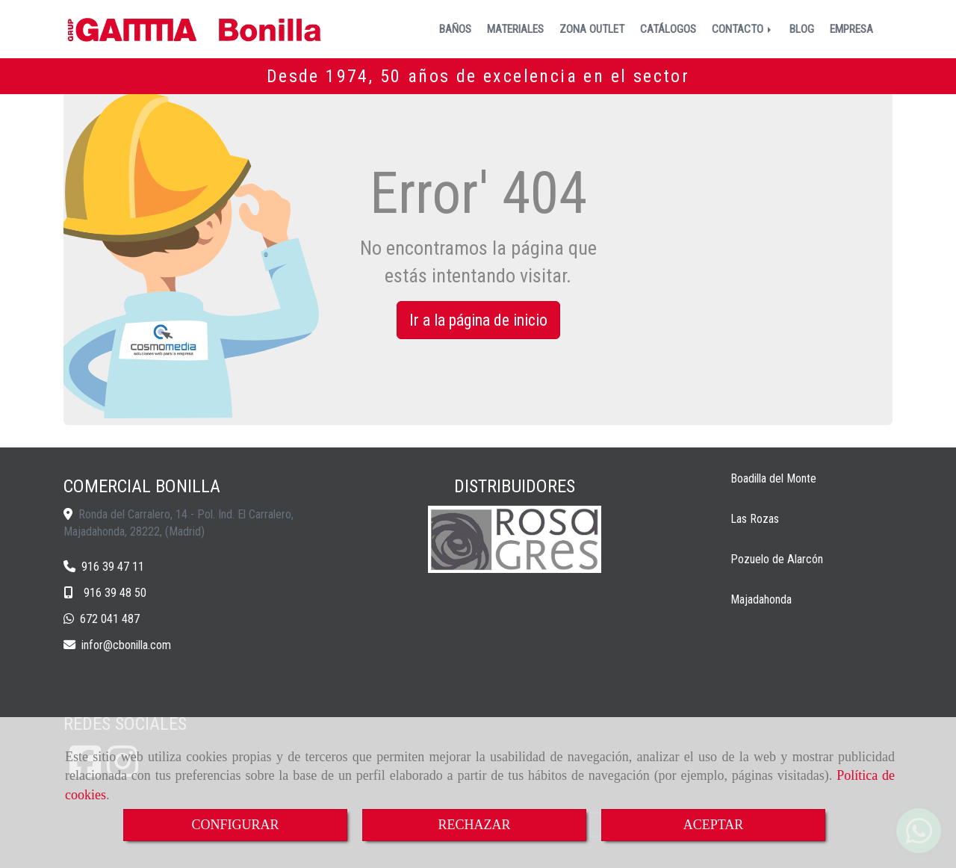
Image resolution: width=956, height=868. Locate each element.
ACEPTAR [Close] (713, 824)
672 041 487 (110, 619)
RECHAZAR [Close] (474, 824)
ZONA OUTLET (591, 29)
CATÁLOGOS (668, 29)
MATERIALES (515, 29)
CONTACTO (743, 29)
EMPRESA (851, 29)
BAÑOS (455, 29)
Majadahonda (761, 599)
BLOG (801, 29)
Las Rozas (754, 519)
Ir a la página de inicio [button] (478, 320)
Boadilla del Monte (773, 478)
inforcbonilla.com (126, 645)
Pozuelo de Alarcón (776, 559)
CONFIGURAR (235, 824)
